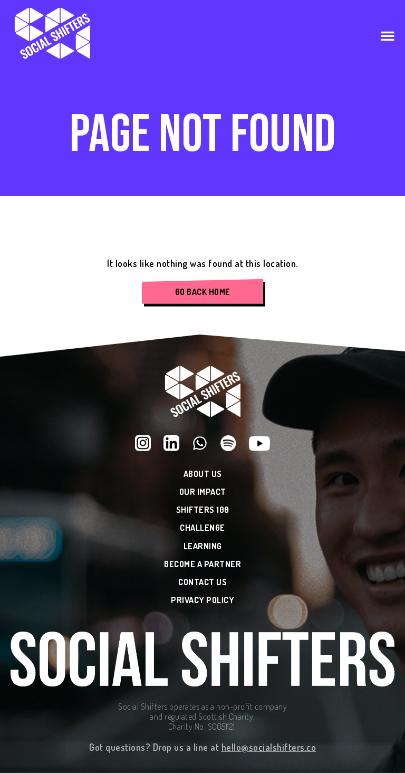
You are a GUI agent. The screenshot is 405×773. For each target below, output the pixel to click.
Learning (203, 546)
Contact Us (202, 582)
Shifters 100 (202, 510)
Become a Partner (202, 564)
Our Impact (202, 492)
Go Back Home (202, 292)
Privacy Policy (202, 600)
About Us (203, 474)
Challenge (202, 528)
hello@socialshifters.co (268, 747)
